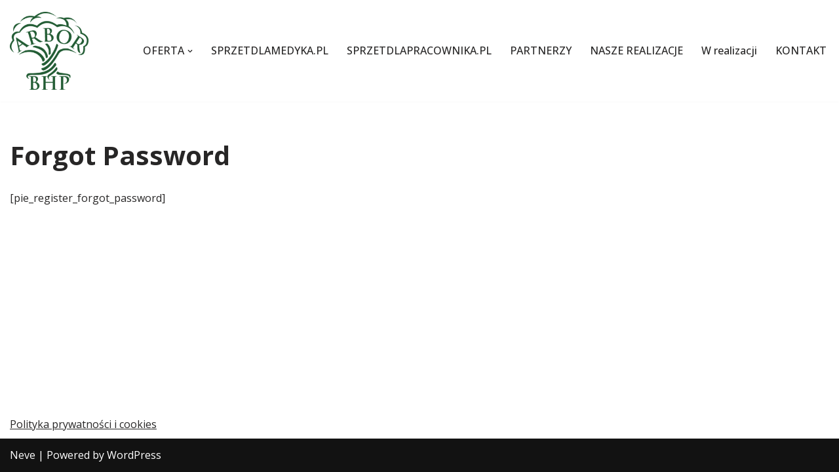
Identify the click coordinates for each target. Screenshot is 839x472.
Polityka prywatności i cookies (83, 424)
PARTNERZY (541, 50)
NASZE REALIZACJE (636, 50)
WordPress (134, 455)
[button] (190, 51)
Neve (22, 455)
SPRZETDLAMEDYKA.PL (269, 50)
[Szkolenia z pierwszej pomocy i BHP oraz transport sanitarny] (49, 51)
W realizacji (729, 50)
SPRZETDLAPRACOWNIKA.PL (419, 50)
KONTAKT (801, 50)
